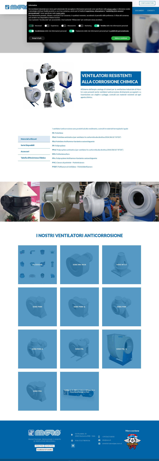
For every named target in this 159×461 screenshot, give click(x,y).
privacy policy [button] (111, 9)
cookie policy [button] (60, 13)
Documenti (139, 10)
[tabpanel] (95, 148)
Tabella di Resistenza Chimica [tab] (33, 158)
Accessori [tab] (25, 151)
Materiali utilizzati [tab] (29, 139)
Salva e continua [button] (121, 38)
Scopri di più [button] (36, 38)
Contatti (151, 10)
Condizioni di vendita (44, 450)
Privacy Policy (40, 445)
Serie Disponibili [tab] (27, 145)
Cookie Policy (50, 445)
